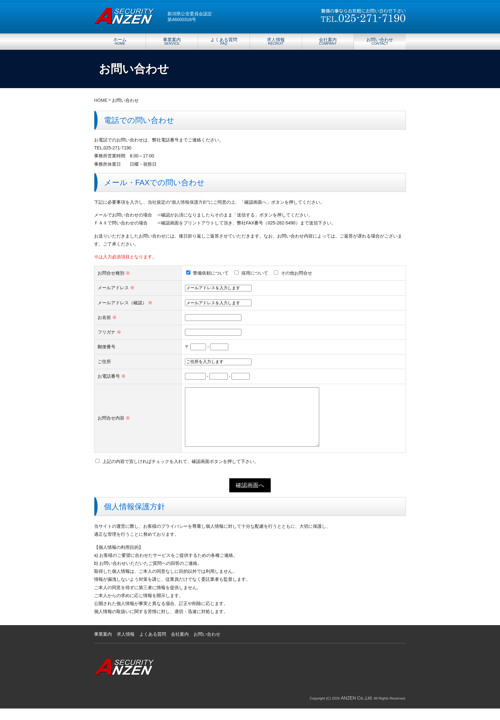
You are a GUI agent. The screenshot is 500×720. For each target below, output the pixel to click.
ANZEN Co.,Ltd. (357, 709)
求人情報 (276, 41)
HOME (100, 100)
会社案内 (328, 41)
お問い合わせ (380, 41)
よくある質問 (224, 41)
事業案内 (172, 41)
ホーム (120, 41)
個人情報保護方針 (189, 202)
